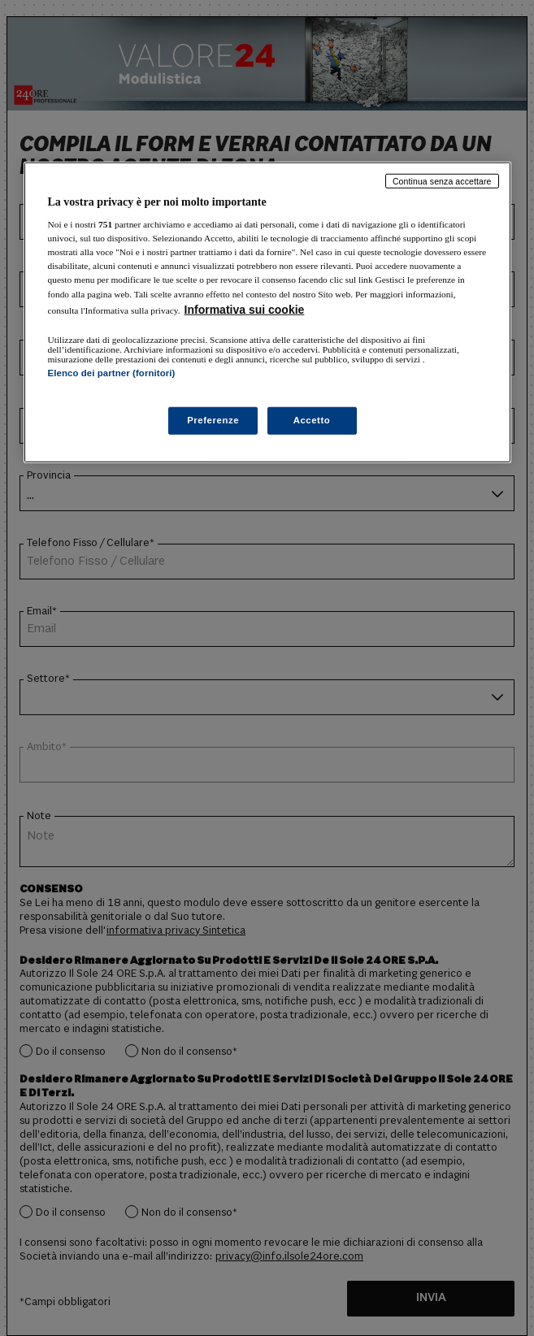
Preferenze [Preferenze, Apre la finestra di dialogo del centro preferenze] (213, 420)
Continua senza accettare (442, 180)
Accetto (312, 420)
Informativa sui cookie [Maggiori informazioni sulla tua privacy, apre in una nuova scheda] (245, 308)
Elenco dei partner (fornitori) (112, 372)
